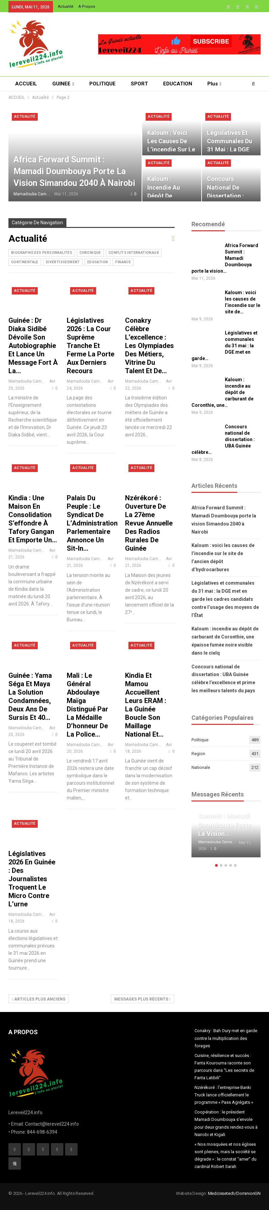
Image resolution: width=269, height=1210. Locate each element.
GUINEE (61, 84)
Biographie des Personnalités (41, 253)
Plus (212, 84)
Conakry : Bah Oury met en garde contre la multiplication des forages (226, 1038)
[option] (226, 838)
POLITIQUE (102, 84)
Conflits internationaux (134, 253)
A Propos (87, 6)
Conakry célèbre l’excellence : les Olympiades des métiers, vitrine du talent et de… (149, 345)
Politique (199, 739)
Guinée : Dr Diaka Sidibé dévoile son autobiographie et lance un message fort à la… (33, 345)
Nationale (200, 767)
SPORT (139, 84)
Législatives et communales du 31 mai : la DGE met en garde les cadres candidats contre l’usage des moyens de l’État (225, 599)
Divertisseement (63, 262)
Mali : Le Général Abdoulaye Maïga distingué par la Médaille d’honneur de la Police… (87, 704)
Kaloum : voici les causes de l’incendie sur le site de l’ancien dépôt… (171, 149)
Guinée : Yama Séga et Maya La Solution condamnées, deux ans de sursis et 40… (30, 696)
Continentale (24, 262)
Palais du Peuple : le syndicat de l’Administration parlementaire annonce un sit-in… (92, 523)
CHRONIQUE (90, 253)
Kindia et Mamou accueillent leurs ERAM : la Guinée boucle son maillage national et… (145, 704)
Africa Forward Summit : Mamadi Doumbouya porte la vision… (224, 258)
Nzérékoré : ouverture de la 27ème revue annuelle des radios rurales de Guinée (149, 523)
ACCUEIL (26, 84)
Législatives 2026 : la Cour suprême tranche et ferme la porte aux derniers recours (90, 345)
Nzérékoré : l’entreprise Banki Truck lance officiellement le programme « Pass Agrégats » (224, 1095)
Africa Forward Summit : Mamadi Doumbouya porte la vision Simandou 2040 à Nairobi (74, 171)
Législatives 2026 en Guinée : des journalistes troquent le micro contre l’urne (31, 879)
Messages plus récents (142, 999)
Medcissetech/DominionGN (234, 1193)
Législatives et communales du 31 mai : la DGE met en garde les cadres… (229, 149)
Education (97, 262)
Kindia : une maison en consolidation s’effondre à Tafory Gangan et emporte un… (32, 519)
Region (198, 753)
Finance (123, 262)
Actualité (65, 6)
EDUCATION (177, 84)
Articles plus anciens (38, 999)
